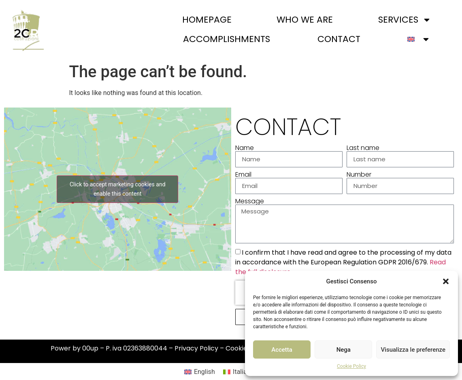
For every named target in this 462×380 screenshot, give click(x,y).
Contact (338, 39)
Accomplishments (226, 39)
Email (243, 174)
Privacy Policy (196, 348)
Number (359, 174)
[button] (446, 281)
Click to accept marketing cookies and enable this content (117, 189)
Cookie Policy (351, 366)
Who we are (305, 19)
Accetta (281, 349)
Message (249, 201)
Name (244, 148)
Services (404, 19)
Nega (343, 349)
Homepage (207, 19)
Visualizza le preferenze (413, 349)
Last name (363, 148)
